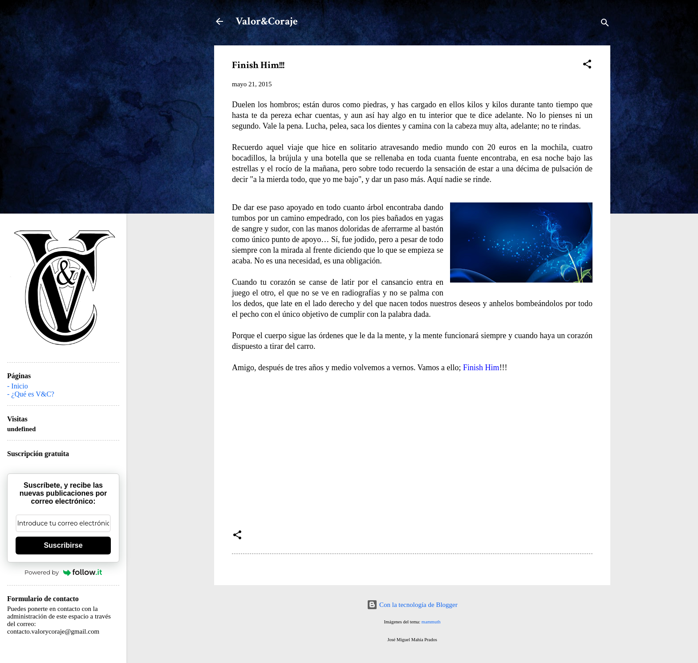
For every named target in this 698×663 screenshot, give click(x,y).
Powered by (63, 572)
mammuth (431, 621)
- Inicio (17, 386)
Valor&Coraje (266, 21)
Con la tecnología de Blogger (412, 604)
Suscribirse (63, 545)
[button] (587, 66)
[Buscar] (605, 24)
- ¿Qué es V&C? (30, 394)
